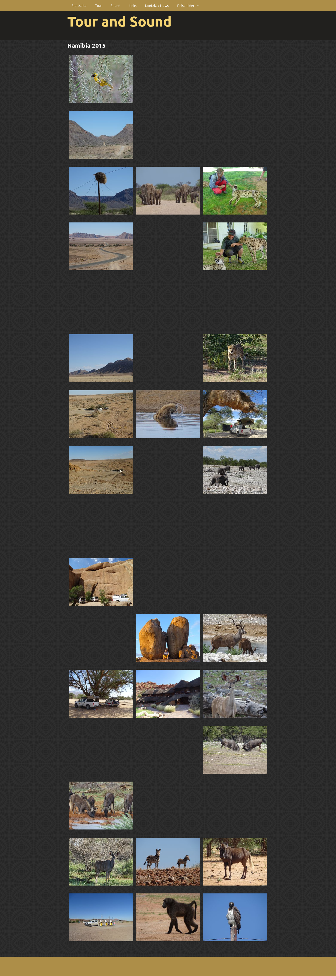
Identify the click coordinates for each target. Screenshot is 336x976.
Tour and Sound (119, 21)
